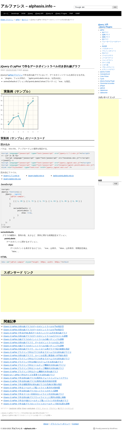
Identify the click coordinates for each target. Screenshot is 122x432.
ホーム (5, 13)
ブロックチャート (108, 67)
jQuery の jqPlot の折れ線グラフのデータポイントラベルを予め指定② (34, 326)
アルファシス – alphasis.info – (28, 6)
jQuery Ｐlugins (61, 13)
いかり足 (105, 65)
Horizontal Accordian (107, 83)
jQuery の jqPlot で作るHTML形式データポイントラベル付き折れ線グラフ (35, 333)
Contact (75, 424)
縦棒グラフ (106, 35)
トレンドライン (107, 60)
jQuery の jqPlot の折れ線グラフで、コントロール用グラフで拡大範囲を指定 (37, 349)
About (45, 424)
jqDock (102, 88)
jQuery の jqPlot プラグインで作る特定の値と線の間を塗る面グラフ (25, 413)
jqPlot (18, 20)
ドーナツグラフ (107, 55)
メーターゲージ (107, 58)
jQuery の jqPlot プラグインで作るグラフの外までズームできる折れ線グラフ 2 (37, 352)
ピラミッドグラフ (108, 69)
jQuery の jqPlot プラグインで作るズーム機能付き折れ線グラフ (31, 371)
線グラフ (25, 20)
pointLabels (31, 408)
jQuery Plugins (106, 27)
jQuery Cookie (105, 72)
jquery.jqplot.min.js (36, 176)
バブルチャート (107, 48)
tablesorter (104, 93)
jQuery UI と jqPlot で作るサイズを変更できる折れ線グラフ (29, 375)
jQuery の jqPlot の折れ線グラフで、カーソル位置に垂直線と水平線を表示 (36, 355)
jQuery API (39, 13)
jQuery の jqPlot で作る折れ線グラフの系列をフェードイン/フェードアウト (36, 378)
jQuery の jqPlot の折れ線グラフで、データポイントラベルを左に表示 (34, 342)
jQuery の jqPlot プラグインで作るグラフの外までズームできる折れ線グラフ (37, 359)
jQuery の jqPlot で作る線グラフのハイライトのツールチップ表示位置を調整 (37, 404)
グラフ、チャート (42, 408)
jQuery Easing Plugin (107, 81)
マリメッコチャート (109, 51)
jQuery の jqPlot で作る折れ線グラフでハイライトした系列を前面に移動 (35, 397)
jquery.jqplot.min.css (12, 179)
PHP (71, 13)
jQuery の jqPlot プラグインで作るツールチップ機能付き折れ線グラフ (34, 368)
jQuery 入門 (103, 25)
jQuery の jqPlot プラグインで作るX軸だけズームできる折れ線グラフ (33, 362)
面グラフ (105, 39)
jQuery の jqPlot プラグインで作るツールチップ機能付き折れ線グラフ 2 (34, 365)
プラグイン (53, 408)
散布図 (104, 46)
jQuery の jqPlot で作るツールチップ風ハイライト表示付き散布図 (32, 388)
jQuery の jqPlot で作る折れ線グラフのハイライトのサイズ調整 (31, 391)
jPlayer (102, 86)
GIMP (78, 13)
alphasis (25, 70)
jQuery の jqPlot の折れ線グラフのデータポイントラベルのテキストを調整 (36, 336)
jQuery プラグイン (7, 20)
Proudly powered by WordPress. (107, 428)
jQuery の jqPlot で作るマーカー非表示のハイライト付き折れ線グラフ (34, 394)
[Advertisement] (41, 41)
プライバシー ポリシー (60, 424)
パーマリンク (69, 408)
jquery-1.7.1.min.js (11, 176)
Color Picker (104, 76)
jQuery (30, 13)
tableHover (104, 90)
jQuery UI (49, 13)
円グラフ (105, 53)
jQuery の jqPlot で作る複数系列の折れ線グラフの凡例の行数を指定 (33, 384)
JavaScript (15, 13)
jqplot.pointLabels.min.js (63, 176)
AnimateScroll (105, 74)
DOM (23, 13)
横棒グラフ (106, 37)
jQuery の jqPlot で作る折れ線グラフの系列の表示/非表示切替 (30, 381)
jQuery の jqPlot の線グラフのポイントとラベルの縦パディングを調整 (34, 346)
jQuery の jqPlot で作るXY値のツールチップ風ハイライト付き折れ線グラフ (36, 400)
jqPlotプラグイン (15, 75)
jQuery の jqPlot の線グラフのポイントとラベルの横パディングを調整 (34, 339)
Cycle (102, 79)
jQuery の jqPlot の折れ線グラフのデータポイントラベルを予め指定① (34, 330)
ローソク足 (106, 62)
